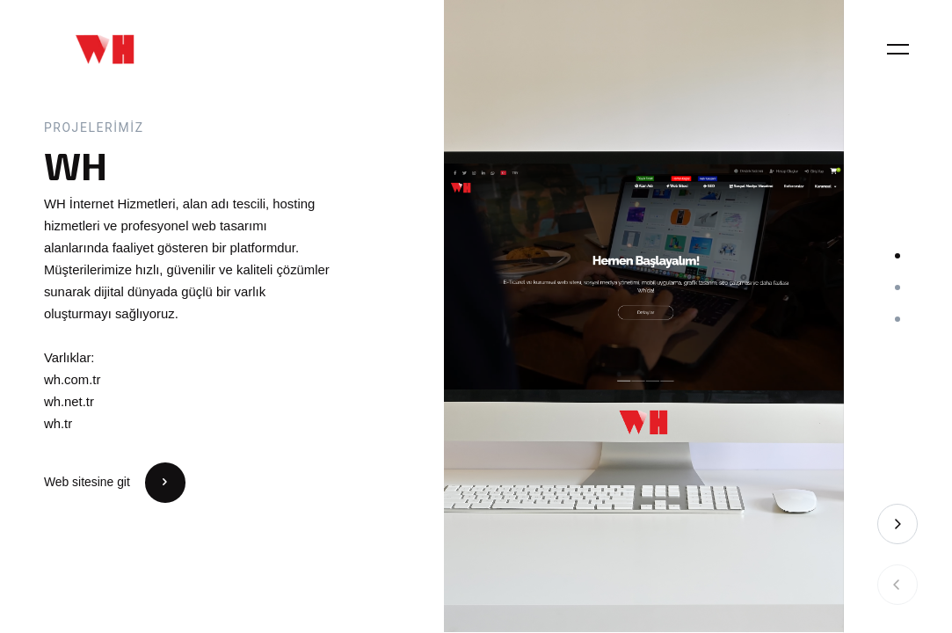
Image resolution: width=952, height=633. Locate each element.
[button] (897, 255)
